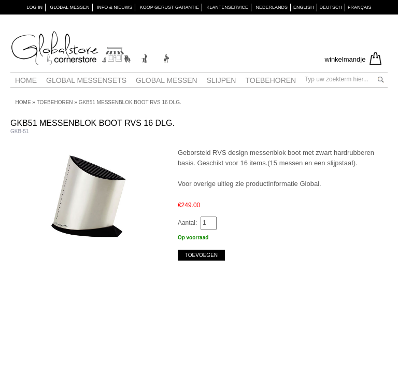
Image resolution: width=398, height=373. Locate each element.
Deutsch (331, 7)
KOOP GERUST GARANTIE (169, 7)
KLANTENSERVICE (227, 7)
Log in (34, 7)
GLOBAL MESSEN (69, 7)
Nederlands (271, 7)
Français (360, 7)
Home (26, 80)
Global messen (166, 80)
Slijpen (221, 80)
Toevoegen (201, 255)
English (303, 7)
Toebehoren (270, 80)
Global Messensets (86, 80)
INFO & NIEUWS (115, 7)
